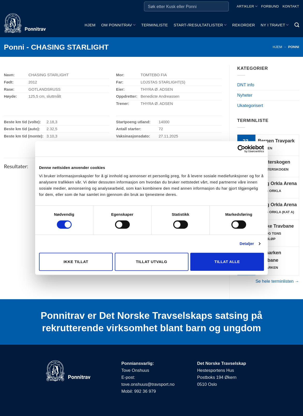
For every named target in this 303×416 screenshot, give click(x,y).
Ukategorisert (250, 105)
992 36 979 (145, 391)
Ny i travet (275, 24)
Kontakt (291, 6)
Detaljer (247, 243)
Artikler (247, 6)
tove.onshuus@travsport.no (148, 384)
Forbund (270, 6)
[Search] (296, 25)
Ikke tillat (76, 261)
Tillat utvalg (151, 261)
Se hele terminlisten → (277, 281)
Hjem (90, 25)
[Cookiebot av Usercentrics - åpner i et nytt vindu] (241, 149)
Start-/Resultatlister (199, 24)
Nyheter (245, 95)
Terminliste (154, 25)
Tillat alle (227, 261)
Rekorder (243, 25)
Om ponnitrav (118, 24)
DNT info (245, 84)
